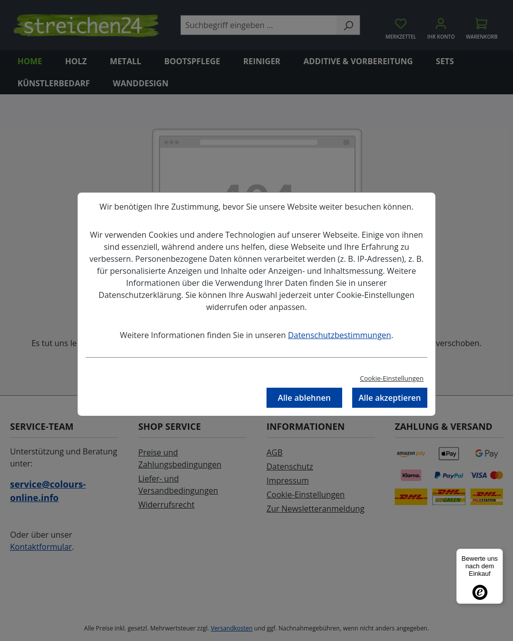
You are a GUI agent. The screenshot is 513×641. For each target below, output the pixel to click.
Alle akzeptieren (390, 397)
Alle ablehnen (304, 397)
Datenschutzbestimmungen (339, 335)
